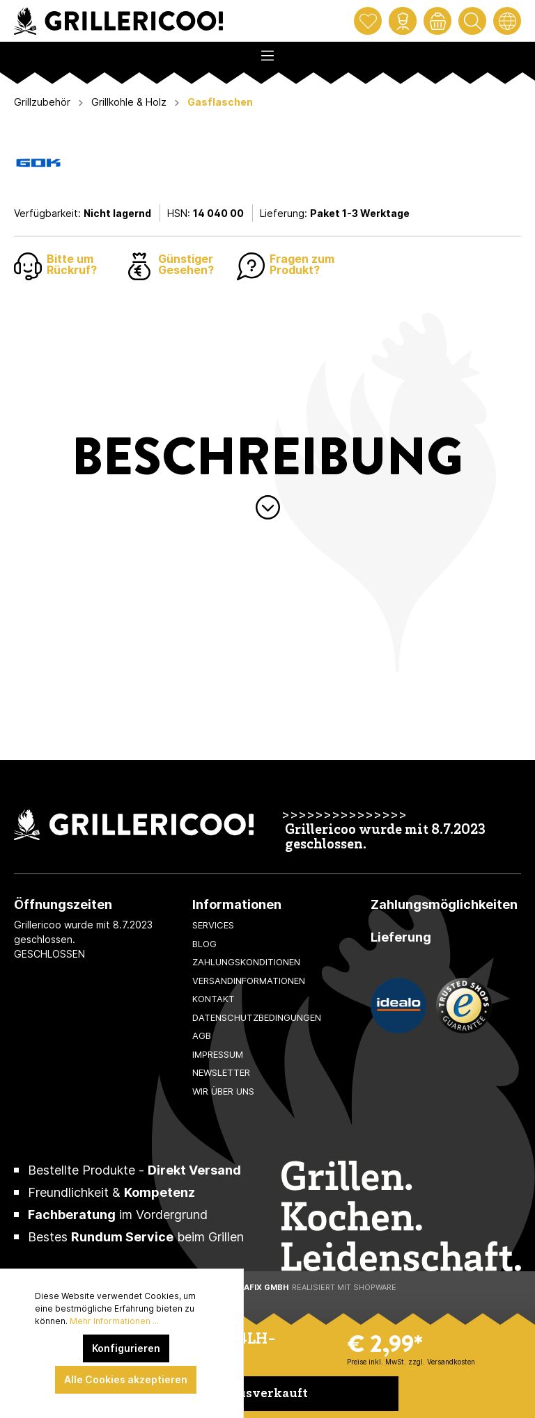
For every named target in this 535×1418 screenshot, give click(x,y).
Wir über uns (223, 1091)
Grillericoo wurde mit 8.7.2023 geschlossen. (385, 838)
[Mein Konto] (403, 21)
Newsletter (221, 1072)
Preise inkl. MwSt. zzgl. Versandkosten (411, 1361)
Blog (204, 943)
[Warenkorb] (437, 21)
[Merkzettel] (368, 21)
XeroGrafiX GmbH (249, 1287)
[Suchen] (472, 21)
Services (213, 924)
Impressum (217, 1054)
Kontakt (213, 998)
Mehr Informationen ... (114, 1321)
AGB (201, 1035)
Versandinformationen (248, 980)
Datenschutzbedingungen (256, 1017)
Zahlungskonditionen (246, 961)
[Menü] (267, 51)
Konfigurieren (126, 1348)
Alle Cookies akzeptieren (125, 1379)
